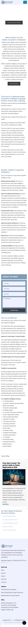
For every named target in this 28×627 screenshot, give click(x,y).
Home (2, 570)
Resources (4, 579)
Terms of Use (14, 622)
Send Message (14, 310)
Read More (6, 504)
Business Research (7, 526)
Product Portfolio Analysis (9, 530)
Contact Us (4, 582)
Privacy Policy (7, 622)
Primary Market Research (9, 516)
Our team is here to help (14, 22)
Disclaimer (21, 622)
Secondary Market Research (9, 519)
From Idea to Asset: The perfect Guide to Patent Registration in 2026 (11, 465)
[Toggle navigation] (25, 2)
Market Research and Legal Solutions (10, 595)
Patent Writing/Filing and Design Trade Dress (12, 592)
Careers (3, 576)
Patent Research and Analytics (8, 589)
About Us (3, 573)
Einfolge (13, 620)
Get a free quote (14, 83)
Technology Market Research (10, 523)
